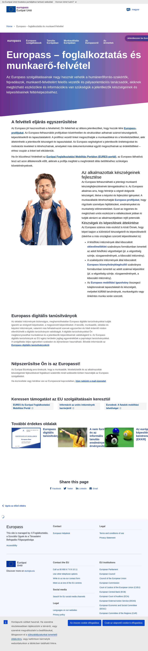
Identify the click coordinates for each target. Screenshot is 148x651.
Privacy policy (59, 615)
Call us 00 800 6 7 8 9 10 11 (65, 569)
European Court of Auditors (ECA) (114, 596)
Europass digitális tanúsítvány (51, 432)
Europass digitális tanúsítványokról (30, 345)
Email (95, 488)
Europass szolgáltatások (33, 42)
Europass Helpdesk (61, 533)
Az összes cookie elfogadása (84, 623)
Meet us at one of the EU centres (67, 583)
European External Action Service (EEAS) (118, 601)
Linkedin (83, 488)
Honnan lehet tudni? (66, 2)
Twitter (70, 488)
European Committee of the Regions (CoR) (118, 613)
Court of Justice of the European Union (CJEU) (120, 587)
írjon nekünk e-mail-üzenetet (91, 381)
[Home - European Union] (19, 9)
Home (9, 26)
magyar (132, 9)
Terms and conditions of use (112, 533)
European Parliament (109, 569)
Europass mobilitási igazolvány (110, 282)
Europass (14, 527)
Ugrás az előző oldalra (15, 506)
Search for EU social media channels (69, 596)
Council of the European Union (113, 578)
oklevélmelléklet (97, 246)
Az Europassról (91, 42)
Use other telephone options (65, 574)
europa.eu (30, 571)
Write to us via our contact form (66, 578)
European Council (107, 574)
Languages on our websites (65, 610)
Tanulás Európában (53, 42)
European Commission (109, 583)
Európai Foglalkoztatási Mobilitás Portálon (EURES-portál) (81, 156)
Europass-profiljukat (127, 200)
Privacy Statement (107, 538)
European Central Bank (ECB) (113, 592)
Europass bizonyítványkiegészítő (107, 264)
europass (14, 40)
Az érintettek (108, 42)
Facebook (56, 488)
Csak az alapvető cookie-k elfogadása (124, 623)
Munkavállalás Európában (71, 42)
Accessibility (11, 545)
